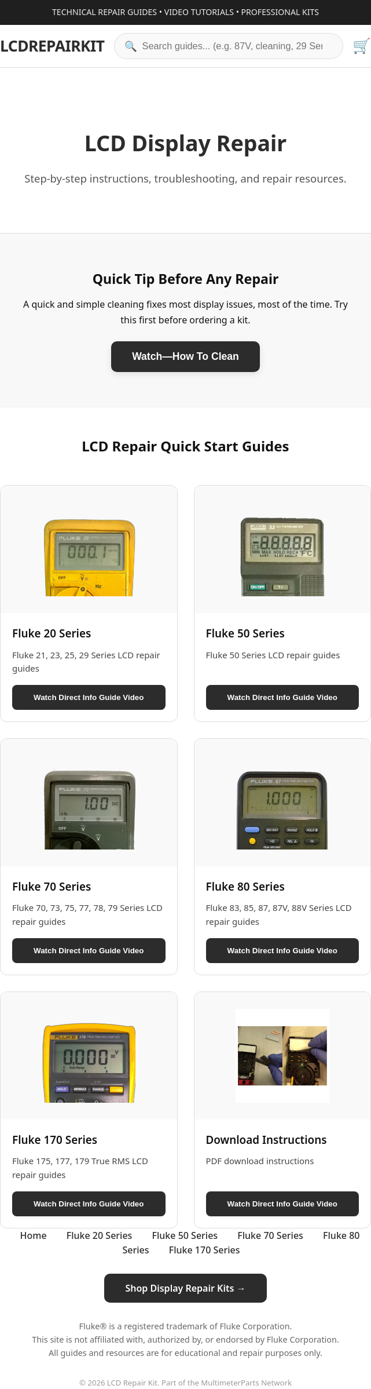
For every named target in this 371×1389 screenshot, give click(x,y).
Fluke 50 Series (185, 1235)
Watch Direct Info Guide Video (89, 697)
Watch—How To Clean (185, 356)
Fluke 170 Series (204, 1250)
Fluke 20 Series (100, 1235)
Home (33, 1235)
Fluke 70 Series (270, 1235)
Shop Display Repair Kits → (185, 1288)
